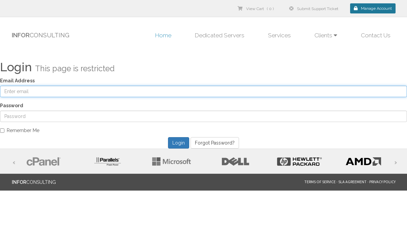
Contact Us (376, 35)
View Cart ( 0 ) (256, 8)
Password (11, 105)
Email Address (17, 80)
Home (163, 35)
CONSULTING (40, 35)
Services (279, 35)
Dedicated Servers (219, 35)
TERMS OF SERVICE (320, 181)
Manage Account (373, 8)
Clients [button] (325, 35)
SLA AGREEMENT (352, 181)
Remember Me (19, 130)
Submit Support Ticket (313, 8)
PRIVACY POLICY (382, 181)
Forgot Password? (215, 143)
